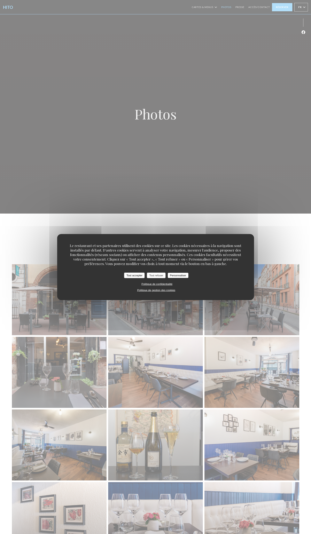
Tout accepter (134, 275)
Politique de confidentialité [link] (156, 284)
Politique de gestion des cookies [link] (156, 290)
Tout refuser (156, 275)
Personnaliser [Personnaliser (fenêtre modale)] (178, 275)
